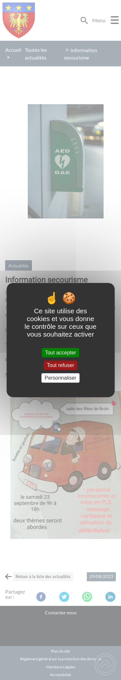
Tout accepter (60, 352)
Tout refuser (60, 365)
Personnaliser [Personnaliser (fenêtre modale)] (60, 378)
